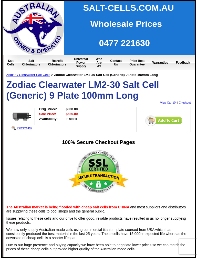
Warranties (160, 62)
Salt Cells (10, 62)
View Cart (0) (168, 102)
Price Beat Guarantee (136, 62)
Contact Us (116, 62)
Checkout (185, 102)
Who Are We (99, 62)
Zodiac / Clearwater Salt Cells (28, 75)
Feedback (183, 62)
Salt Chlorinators (31, 62)
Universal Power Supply (81, 62)
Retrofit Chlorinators (57, 62)
